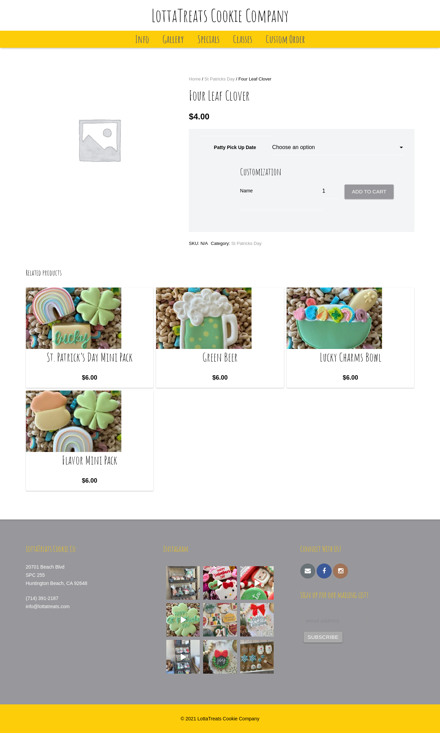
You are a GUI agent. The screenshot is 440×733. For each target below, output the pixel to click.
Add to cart (369, 191)
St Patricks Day (219, 79)
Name (246, 190)
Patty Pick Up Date (235, 147)
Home (195, 79)
